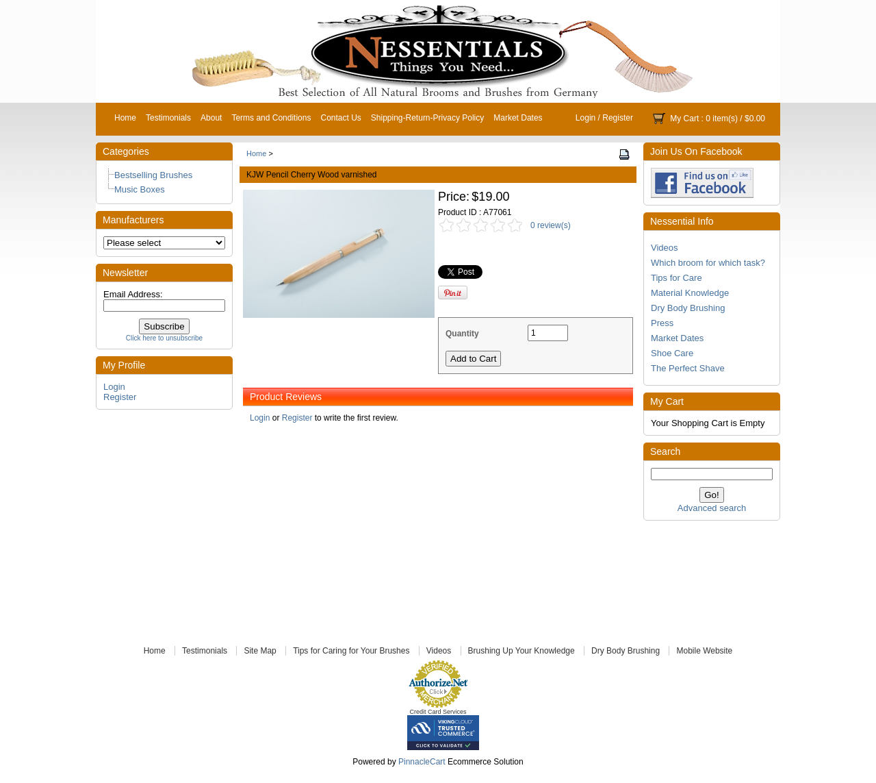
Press (662, 323)
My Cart (684, 118)
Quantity (462, 333)
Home (125, 118)
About (211, 118)
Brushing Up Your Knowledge (521, 651)
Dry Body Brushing (688, 308)
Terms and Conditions (271, 118)
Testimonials (168, 118)
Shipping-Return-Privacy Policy (427, 118)
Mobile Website (704, 651)
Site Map (260, 651)
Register (617, 118)
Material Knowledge (690, 293)
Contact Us (340, 118)
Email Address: (133, 294)
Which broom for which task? (708, 263)
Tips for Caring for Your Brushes (351, 651)
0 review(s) (550, 225)
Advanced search (712, 508)
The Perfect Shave (688, 368)
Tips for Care (676, 278)
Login (585, 118)
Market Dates (517, 118)
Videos (664, 248)
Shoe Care (672, 353)
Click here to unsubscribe (164, 338)
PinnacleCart (422, 762)
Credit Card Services (437, 711)
